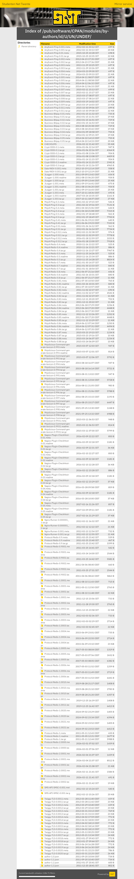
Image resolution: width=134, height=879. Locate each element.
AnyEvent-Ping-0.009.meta (55, 101)
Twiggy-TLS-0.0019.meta (54, 844)
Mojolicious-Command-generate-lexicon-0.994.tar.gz (55, 368)
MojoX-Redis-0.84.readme (55, 308)
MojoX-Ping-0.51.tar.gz (53, 229)
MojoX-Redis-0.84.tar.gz (54, 311)
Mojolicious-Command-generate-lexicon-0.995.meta (55, 374)
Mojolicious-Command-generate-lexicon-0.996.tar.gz (55, 391)
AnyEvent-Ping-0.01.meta (55, 53)
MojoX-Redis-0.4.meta (53, 244)
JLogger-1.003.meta (52, 192)
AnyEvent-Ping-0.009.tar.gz (55, 104)
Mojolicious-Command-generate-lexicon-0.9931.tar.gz (55, 430)
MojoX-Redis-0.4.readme (54, 247)
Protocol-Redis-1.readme (54, 736)
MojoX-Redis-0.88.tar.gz (54, 341)
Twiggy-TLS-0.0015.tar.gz (54, 826)
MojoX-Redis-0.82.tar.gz (54, 296)
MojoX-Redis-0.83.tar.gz (54, 302)
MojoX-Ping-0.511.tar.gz (54, 235)
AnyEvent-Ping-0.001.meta (55, 47)
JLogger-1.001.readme (53, 186)
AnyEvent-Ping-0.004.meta (55, 71)
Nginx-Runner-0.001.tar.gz (55, 534)
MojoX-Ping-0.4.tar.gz (53, 211)
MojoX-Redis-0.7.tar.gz (53, 268)
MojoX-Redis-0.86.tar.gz (54, 329)
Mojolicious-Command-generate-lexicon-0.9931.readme (55, 425)
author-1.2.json (50, 862)
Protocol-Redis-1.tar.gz (53, 739)
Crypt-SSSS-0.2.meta (52, 153)
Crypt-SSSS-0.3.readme (54, 162)
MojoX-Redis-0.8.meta (53, 271)
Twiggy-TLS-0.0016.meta (54, 829)
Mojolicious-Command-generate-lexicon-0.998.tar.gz (55, 413)
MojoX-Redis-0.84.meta (54, 305)
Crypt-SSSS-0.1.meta (52, 147)
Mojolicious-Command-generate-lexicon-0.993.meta (55, 345)
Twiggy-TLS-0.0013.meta (54, 811)
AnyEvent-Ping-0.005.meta (55, 77)
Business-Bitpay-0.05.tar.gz (55, 141)
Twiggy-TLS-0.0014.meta (54, 817)
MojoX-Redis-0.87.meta (54, 332)
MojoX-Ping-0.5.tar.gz (53, 217)
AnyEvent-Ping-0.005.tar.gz (55, 80)
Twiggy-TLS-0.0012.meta (54, 805)
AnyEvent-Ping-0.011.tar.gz (55, 110)
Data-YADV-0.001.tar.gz (53, 171)
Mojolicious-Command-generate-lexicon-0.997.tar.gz (55, 402)
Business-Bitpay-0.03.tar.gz (55, 129)
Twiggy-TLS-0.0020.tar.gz (54, 853)
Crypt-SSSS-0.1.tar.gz (52, 150)
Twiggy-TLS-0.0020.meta (54, 850)
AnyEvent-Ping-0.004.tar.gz (55, 74)
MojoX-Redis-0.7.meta (53, 262)
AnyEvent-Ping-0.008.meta (55, 95)
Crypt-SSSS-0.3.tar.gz (52, 165)
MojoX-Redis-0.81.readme (55, 284)
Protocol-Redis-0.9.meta (54, 537)
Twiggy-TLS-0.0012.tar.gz (54, 808)
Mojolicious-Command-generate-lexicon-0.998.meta (55, 408)
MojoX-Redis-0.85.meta (54, 314)
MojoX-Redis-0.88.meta (54, 338)
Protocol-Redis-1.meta (53, 733)
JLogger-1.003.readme (53, 195)
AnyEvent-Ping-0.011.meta (55, 107)
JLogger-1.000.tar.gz (52, 180)
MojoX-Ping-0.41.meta (53, 220)
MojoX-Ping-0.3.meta (52, 202)
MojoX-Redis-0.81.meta (54, 280)
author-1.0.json (50, 856)
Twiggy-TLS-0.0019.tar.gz (54, 847)
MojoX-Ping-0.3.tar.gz (53, 205)
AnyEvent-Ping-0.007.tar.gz (55, 92)
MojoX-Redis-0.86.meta (54, 323)
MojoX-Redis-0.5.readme (54, 256)
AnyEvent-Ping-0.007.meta (55, 89)
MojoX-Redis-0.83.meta (54, 299)
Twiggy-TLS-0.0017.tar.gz (54, 835)
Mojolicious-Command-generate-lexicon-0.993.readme (55, 351)
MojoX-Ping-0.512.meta (54, 238)
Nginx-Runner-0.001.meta (55, 531)
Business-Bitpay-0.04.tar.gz (55, 135)
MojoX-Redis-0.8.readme (54, 274)
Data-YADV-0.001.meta (53, 168)
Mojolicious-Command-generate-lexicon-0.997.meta (55, 396)
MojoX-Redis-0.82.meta (54, 290)
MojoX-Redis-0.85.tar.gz (54, 320)
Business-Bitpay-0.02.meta (55, 120)
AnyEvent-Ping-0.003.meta (55, 65)
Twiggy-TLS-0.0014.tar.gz (54, 820)
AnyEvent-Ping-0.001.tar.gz (55, 50)
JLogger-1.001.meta (52, 183)
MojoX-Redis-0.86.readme (55, 326)
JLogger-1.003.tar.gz (52, 198)
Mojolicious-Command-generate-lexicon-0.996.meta (55, 385)
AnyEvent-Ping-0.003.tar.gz (55, 68)
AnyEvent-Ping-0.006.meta (55, 83)
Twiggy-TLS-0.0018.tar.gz (54, 841)
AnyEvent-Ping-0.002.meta (55, 59)
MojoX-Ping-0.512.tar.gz (54, 241)
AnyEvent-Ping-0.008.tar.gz (55, 98)
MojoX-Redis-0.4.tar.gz (53, 250)
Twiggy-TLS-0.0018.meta (54, 838)
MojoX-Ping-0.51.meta (53, 226)
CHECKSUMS (49, 144)
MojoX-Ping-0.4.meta (52, 208)
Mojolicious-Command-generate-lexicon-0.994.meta (55, 362)
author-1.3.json (50, 865)
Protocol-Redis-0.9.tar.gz (54, 543)
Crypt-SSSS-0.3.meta (52, 159)
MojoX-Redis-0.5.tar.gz (53, 259)
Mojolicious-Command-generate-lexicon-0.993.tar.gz (55, 357)
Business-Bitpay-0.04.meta (55, 132)
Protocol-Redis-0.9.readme (55, 540)
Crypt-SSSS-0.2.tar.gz (52, 156)
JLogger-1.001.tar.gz (52, 189)
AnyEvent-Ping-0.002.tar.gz (55, 62)
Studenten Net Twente (16, 4)
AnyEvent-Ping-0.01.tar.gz (55, 56)
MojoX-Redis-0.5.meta (53, 253)
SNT (112, 874)
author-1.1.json (50, 859)
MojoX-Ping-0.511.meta (54, 232)
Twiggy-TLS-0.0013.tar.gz (54, 814)
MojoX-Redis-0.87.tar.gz (54, 335)
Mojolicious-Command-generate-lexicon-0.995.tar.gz (55, 379)
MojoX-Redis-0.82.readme (55, 293)
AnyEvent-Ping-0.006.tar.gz (55, 86)
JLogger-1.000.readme (53, 177)
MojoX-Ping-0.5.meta (52, 214)
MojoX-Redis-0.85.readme (55, 317)
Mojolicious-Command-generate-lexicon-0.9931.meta (55, 419)
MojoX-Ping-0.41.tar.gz (53, 223)
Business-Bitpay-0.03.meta (55, 126)
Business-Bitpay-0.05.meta (55, 138)
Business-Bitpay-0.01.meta (55, 113)
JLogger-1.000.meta (52, 174)
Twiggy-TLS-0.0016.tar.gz (54, 832)
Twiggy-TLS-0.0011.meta (54, 798)
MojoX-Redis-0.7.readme (54, 265)
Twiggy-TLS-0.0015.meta (54, 823)
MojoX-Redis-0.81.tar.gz (54, 287)
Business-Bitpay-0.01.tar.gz (55, 116)
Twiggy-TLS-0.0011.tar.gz (54, 801)
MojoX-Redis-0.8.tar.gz (53, 277)
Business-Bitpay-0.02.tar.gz (55, 123)
